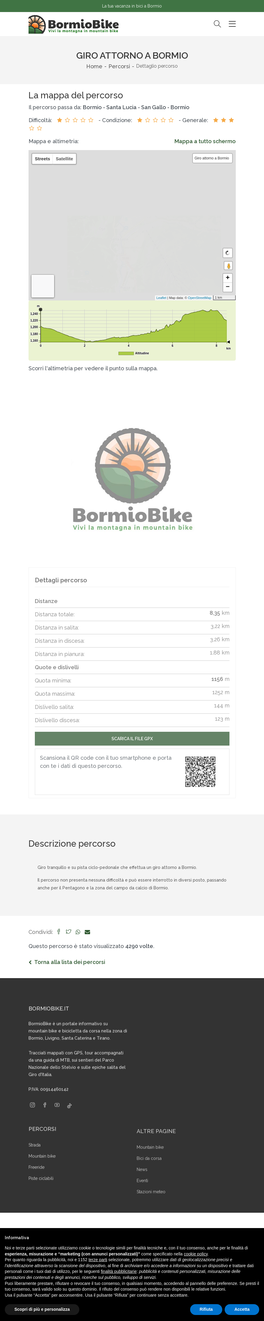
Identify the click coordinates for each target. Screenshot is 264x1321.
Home (94, 66)
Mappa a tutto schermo (205, 141)
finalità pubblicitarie (119, 1271)
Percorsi (119, 66)
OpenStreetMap (196, 298)
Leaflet (157, 298)
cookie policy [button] (196, 1254)
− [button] (227, 287)
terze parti (98, 1259)
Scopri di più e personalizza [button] (42, 1309)
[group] (132, 479)
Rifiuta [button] (206, 1309)
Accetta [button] (242, 1309)
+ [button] (227, 278)
